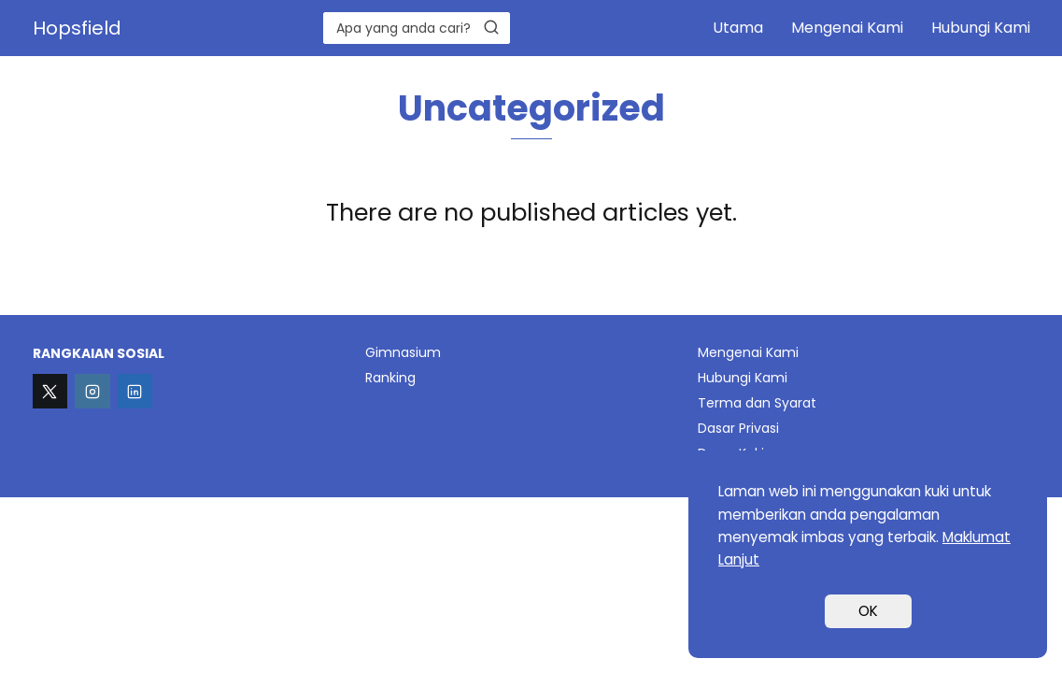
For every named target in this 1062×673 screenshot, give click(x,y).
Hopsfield (77, 28)
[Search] (491, 27)
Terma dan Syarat (757, 403)
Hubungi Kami (980, 27)
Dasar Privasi (738, 428)
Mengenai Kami (847, 27)
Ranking (390, 377)
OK (868, 611)
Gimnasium (403, 352)
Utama (738, 27)
